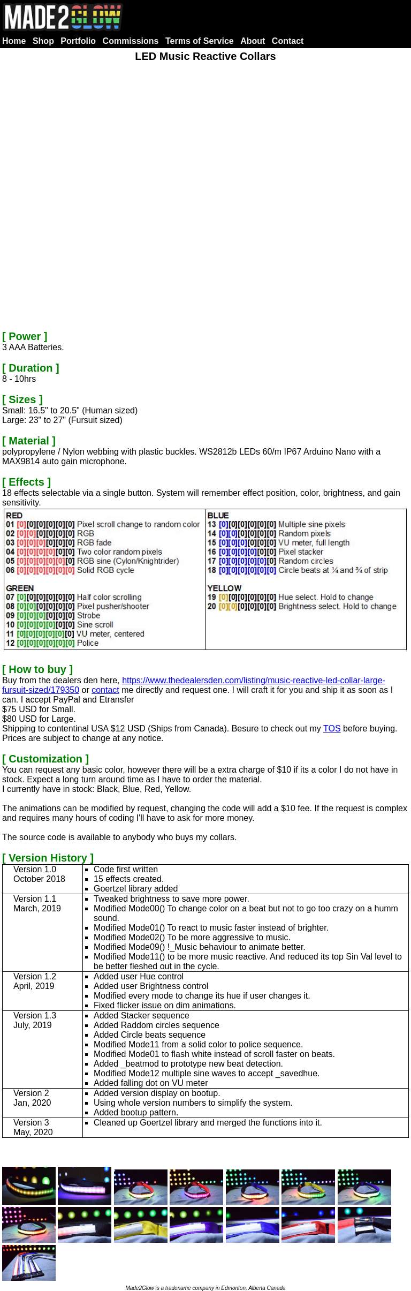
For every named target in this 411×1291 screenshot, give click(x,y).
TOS (332, 728)
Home (14, 41)
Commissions (131, 41)
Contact (288, 41)
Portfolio (78, 41)
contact (105, 689)
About (252, 41)
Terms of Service (199, 41)
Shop (43, 41)
